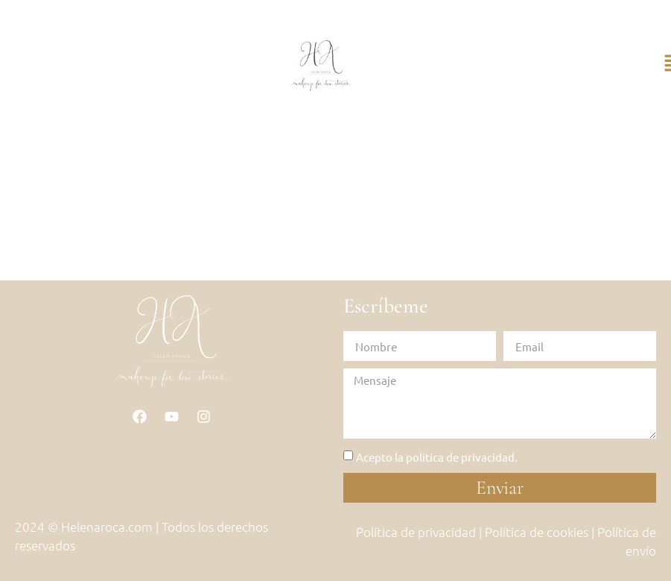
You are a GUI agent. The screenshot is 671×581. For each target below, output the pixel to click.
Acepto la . (437, 457)
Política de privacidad (416, 532)
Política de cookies (536, 532)
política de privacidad (460, 457)
